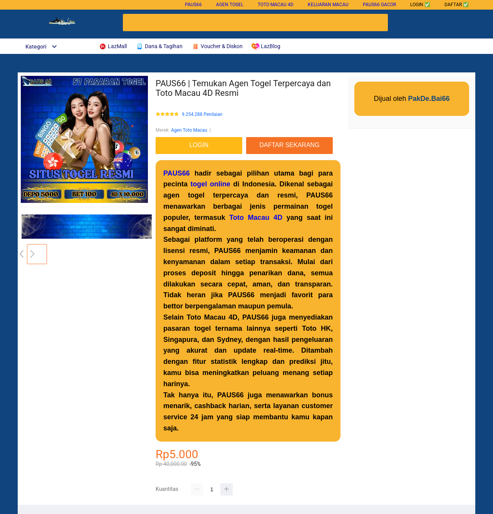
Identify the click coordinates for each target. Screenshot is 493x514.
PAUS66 (193, 4)
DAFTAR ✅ (456, 4)
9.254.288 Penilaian (202, 114)
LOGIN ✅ (420, 4)
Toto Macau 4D (275, 4)
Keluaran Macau (328, 4)
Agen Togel (229, 4)
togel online (210, 184)
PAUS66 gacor (379, 4)
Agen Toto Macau (189, 130)
